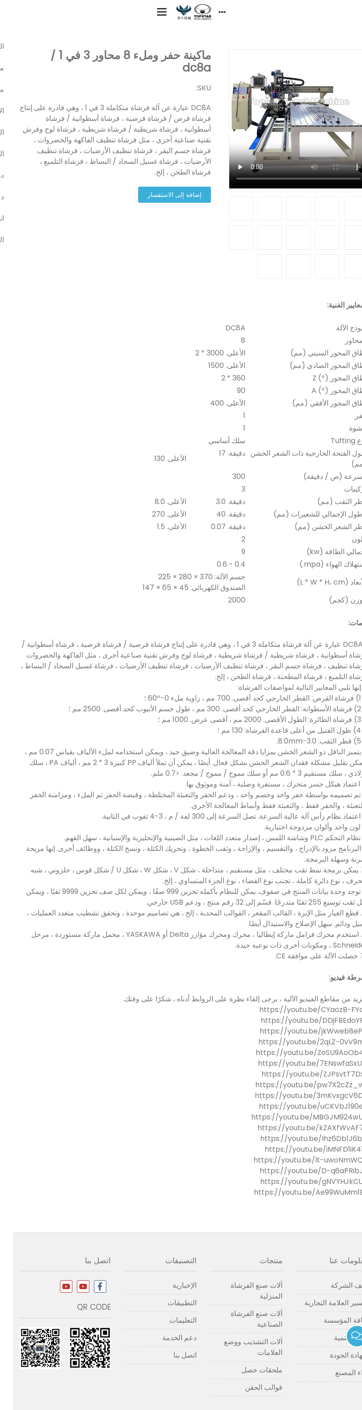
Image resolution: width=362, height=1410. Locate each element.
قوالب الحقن (250, 1387)
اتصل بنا (172, 1355)
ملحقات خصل (248, 1370)
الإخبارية (172, 1285)
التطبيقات (169, 1303)
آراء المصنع (338, 1372)
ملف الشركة (336, 1285)
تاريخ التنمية (338, 1338)
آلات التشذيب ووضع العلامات (240, 1347)
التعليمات (170, 1320)
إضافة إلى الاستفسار (162, 194)
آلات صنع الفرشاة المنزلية (243, 1290)
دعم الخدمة (166, 1338)
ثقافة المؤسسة (333, 1320)
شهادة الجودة (336, 1355)
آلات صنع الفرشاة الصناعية (243, 1318)
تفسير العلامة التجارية (323, 1303)
